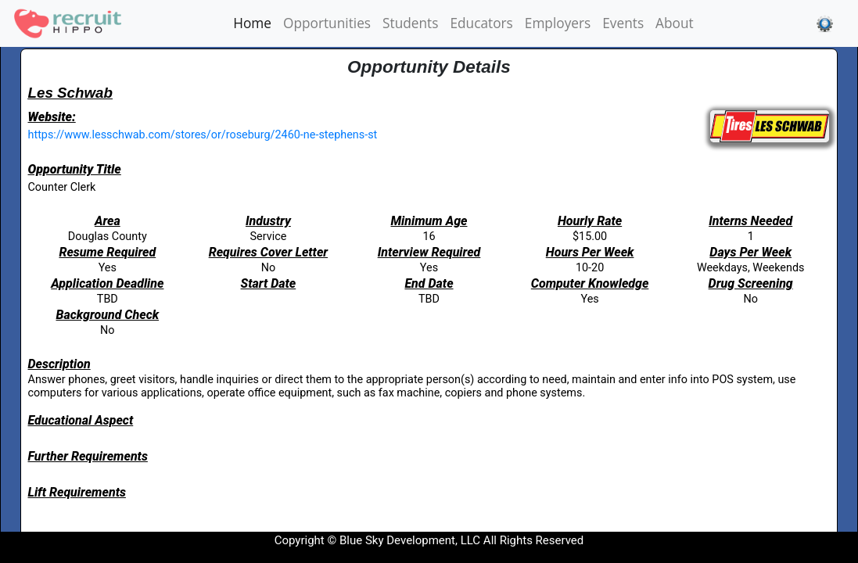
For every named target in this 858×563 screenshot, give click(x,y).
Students (410, 23)
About (674, 23)
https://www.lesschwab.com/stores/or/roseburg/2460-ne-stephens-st (203, 135)
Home (255, 22)
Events (623, 23)
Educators (481, 23)
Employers (558, 23)
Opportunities (327, 23)
